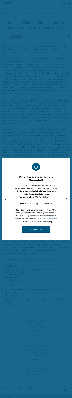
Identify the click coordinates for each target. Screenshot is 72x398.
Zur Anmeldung (36, 229)
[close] (67, 161)
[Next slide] (66, 199)
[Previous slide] (5, 199)
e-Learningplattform (48, 218)
